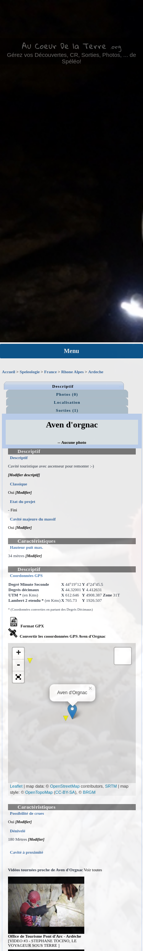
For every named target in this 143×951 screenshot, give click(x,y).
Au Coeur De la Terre (64, 45)
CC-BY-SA (65, 792)
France (50, 371)
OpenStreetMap (65, 786)
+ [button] (18, 653)
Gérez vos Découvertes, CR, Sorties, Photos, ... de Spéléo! (71, 58)
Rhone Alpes (72, 371)
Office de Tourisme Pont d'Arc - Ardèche (44, 936)
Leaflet (16, 786)
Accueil (8, 371)
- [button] (18, 665)
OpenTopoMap (39, 792)
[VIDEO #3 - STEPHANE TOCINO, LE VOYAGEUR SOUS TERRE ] (42, 943)
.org (115, 46)
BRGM (89, 792)
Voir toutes (93, 869)
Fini (13, 510)
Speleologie (30, 371)
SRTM (111, 786)
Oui (11, 492)
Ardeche (95, 371)
